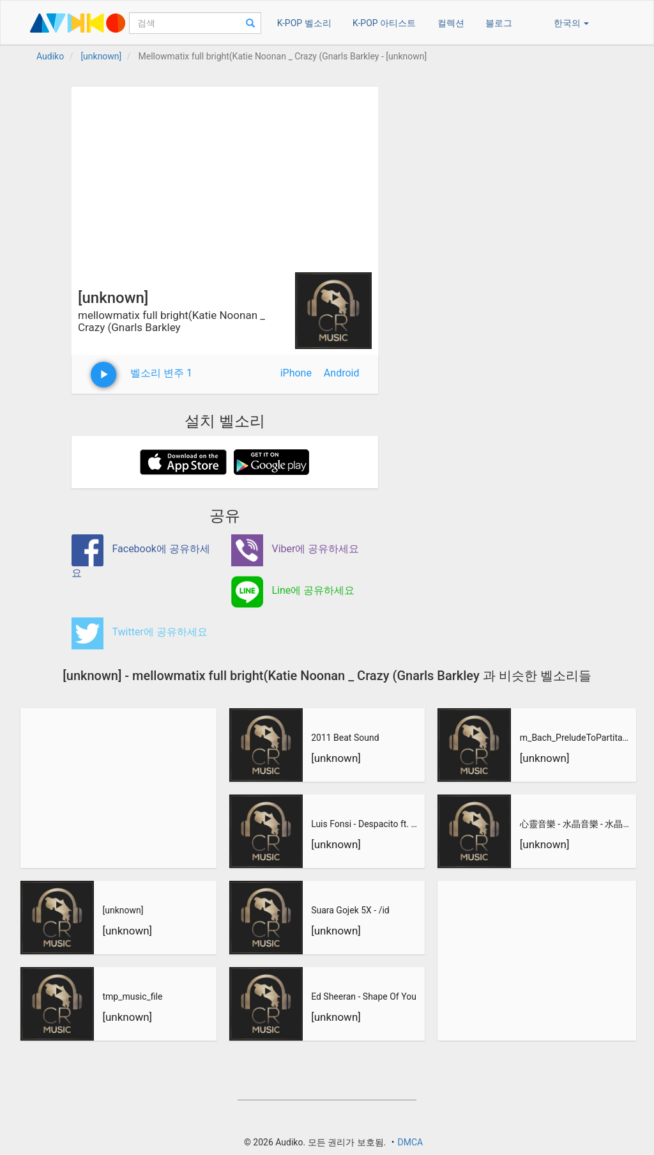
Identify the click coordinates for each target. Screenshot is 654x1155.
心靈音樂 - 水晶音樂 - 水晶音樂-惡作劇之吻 (576, 824)
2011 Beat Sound (345, 738)
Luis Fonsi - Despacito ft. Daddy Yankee (366, 824)
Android (342, 373)
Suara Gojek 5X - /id (350, 910)
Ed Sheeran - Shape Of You (363, 996)
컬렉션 (450, 23)
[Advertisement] (225, 176)
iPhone (296, 373)
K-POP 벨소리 (304, 23)
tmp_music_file (132, 996)
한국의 (571, 23)
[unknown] (122, 910)
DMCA (410, 1142)
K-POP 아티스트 (384, 23)
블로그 (498, 23)
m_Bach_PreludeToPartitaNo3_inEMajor (576, 738)
